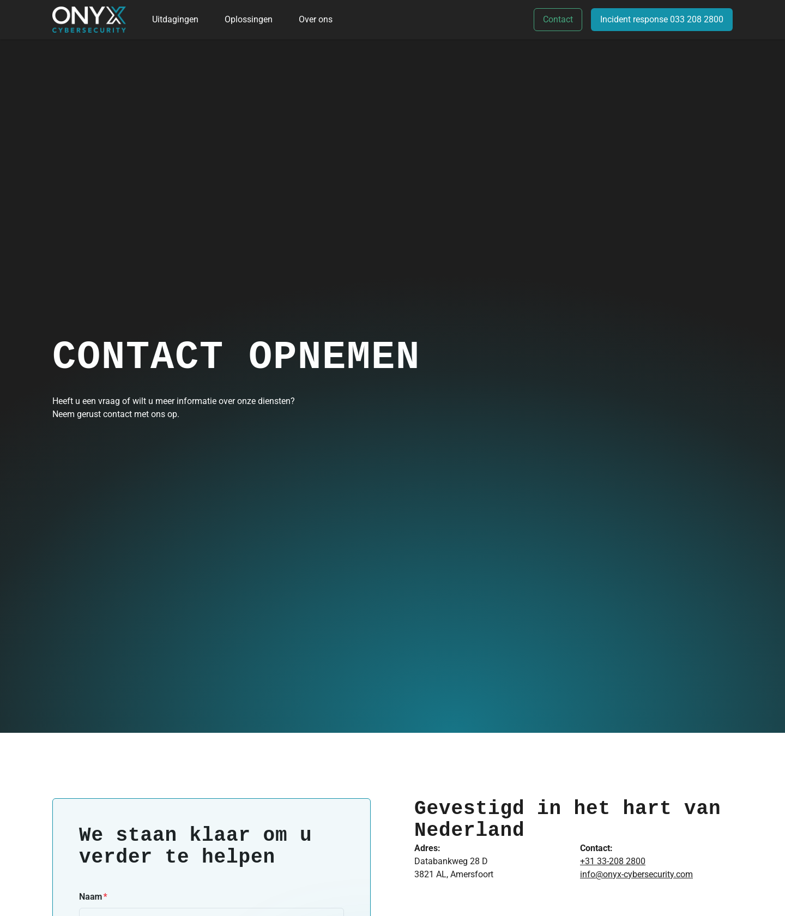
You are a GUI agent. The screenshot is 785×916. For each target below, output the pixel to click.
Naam (90, 896)
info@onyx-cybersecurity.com (636, 874)
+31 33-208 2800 (612, 861)
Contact (558, 19)
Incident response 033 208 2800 (661, 19)
